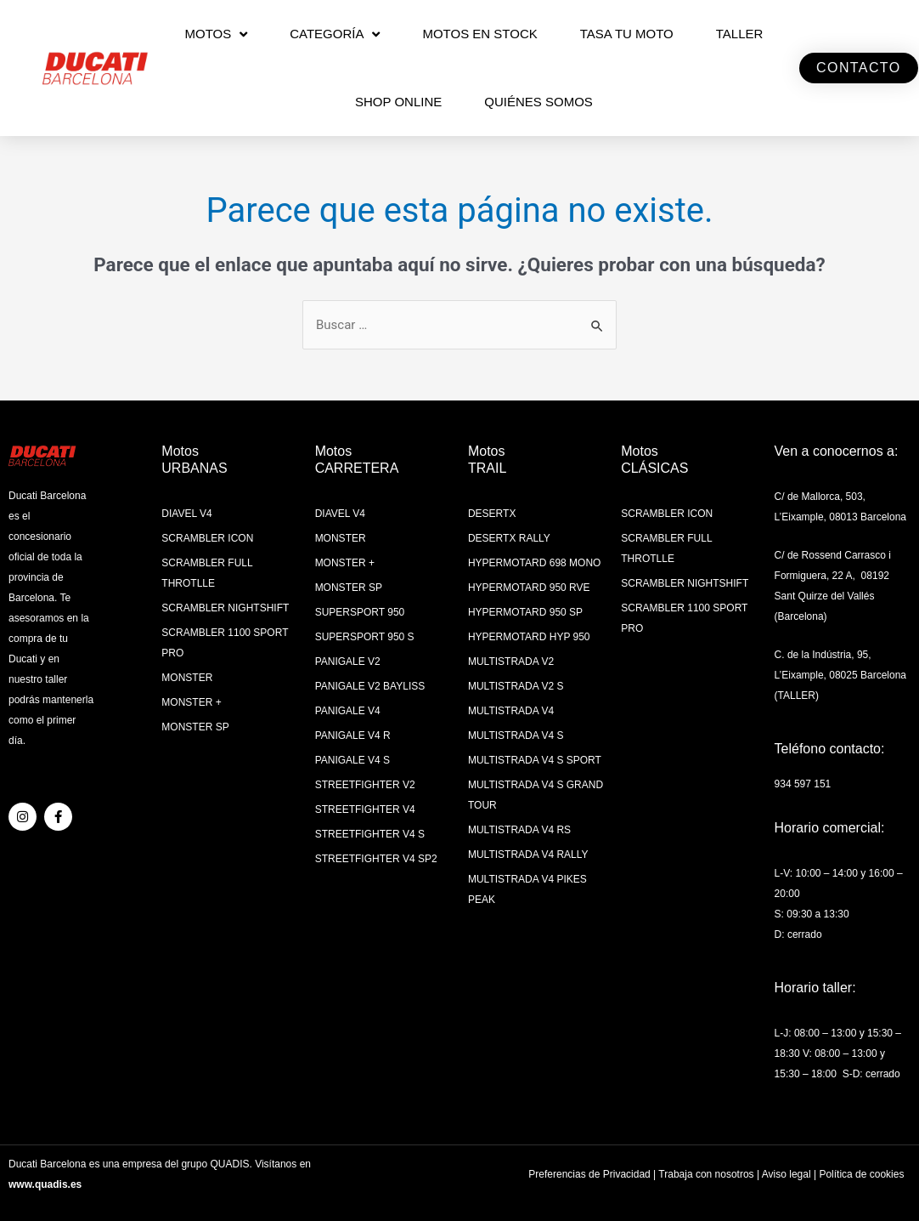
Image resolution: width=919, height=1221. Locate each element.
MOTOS (215, 34)
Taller (740, 33)
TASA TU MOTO (627, 33)
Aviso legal (786, 1174)
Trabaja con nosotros (705, 1174)
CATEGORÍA (335, 34)
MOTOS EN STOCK (479, 33)
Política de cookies (861, 1174)
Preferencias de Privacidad (589, 1174)
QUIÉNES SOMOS (538, 101)
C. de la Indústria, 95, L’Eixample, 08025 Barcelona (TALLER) (840, 675)
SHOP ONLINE (398, 101)
